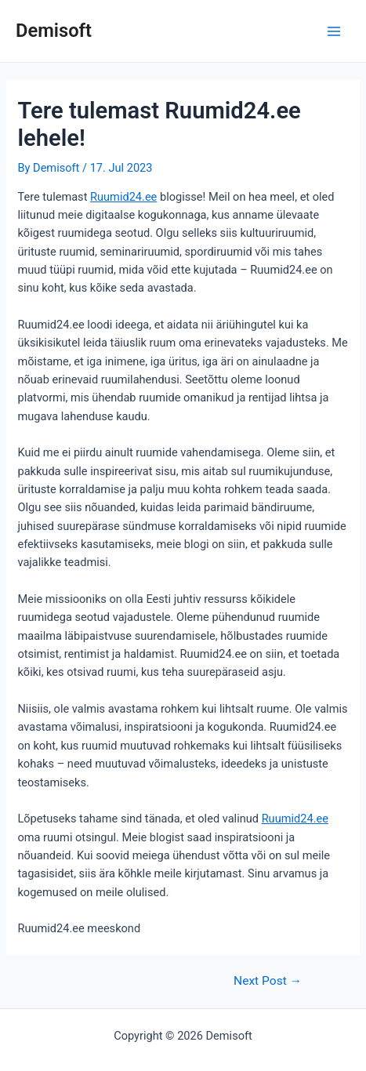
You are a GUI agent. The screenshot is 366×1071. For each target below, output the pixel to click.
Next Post (268, 981)
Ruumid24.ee (123, 197)
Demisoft (54, 31)
